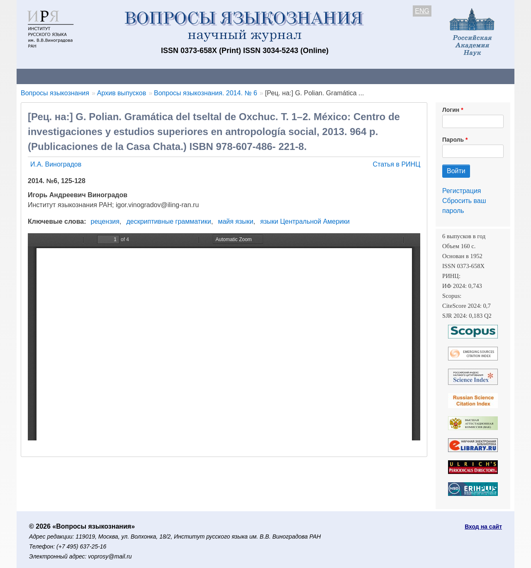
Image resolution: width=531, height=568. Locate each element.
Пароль (453, 139)
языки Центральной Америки (305, 221)
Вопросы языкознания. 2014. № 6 (205, 93)
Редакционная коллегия (373, 76)
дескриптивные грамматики (168, 221)
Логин (450, 109)
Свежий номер (185, 76)
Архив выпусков (248, 76)
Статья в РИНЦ (396, 164)
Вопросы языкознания (55, 93)
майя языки (235, 221)
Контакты (89, 76)
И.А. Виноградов (55, 164)
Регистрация (461, 190)
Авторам (133, 76)
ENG (422, 11)
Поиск (435, 76)
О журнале (41, 76)
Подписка (305, 76)
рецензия (105, 221)
